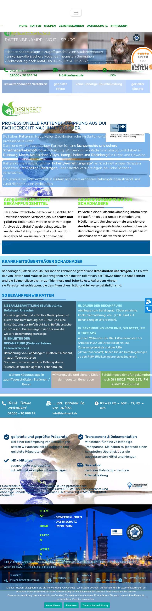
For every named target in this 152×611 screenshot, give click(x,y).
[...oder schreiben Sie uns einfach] (55, 70)
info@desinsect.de (112, 580)
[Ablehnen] (147, 597)
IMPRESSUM (63, 526)
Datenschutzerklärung (95, 605)
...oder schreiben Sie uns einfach (78, 70)
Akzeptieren (53, 605)
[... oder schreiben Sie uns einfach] (49, 403)
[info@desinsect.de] (98, 580)
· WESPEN (44, 549)
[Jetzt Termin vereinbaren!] (6, 70)
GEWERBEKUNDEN (67, 517)
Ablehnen (71, 605)
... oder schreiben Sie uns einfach (68, 406)
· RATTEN (44, 535)
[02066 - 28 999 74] (79, 580)
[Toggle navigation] (76, 13)
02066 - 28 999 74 (86, 580)
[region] (76, 54)
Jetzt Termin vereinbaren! (25, 70)
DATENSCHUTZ (65, 521)
